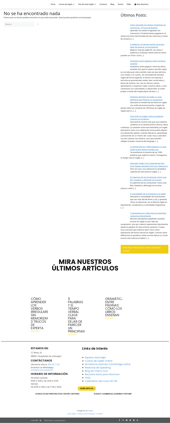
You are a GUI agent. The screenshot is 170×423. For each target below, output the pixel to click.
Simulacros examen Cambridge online (107, 364)
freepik (90, 411)
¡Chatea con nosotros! (42, 370)
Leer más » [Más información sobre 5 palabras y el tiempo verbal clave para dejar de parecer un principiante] (72, 334)
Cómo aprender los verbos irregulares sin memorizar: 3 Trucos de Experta (40, 313)
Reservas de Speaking (98, 367)
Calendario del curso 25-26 (101, 381)
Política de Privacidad (86, 414)
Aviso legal (71, 414)
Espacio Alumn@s (95, 357)
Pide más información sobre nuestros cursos (142, 249)
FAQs (88, 377)
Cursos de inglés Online (98, 361)
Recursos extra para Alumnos (102, 374)
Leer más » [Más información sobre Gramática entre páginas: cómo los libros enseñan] (109, 318)
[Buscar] (37, 24)
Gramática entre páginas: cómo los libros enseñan (114, 307)
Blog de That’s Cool (96, 371)
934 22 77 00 (54, 364)
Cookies (99, 414)
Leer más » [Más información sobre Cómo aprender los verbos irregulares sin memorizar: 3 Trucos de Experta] (35, 331)
